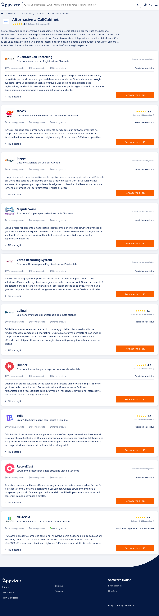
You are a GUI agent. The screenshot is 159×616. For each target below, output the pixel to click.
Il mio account (114, 585)
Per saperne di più (135, 94)
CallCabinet (42, 13)
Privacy (5, 586)
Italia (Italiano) (125, 605)
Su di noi (59, 585)
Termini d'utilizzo (10, 597)
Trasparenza (8, 592)
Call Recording (28, 13)
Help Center (113, 591)
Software (59, 591)
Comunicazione (13, 13)
